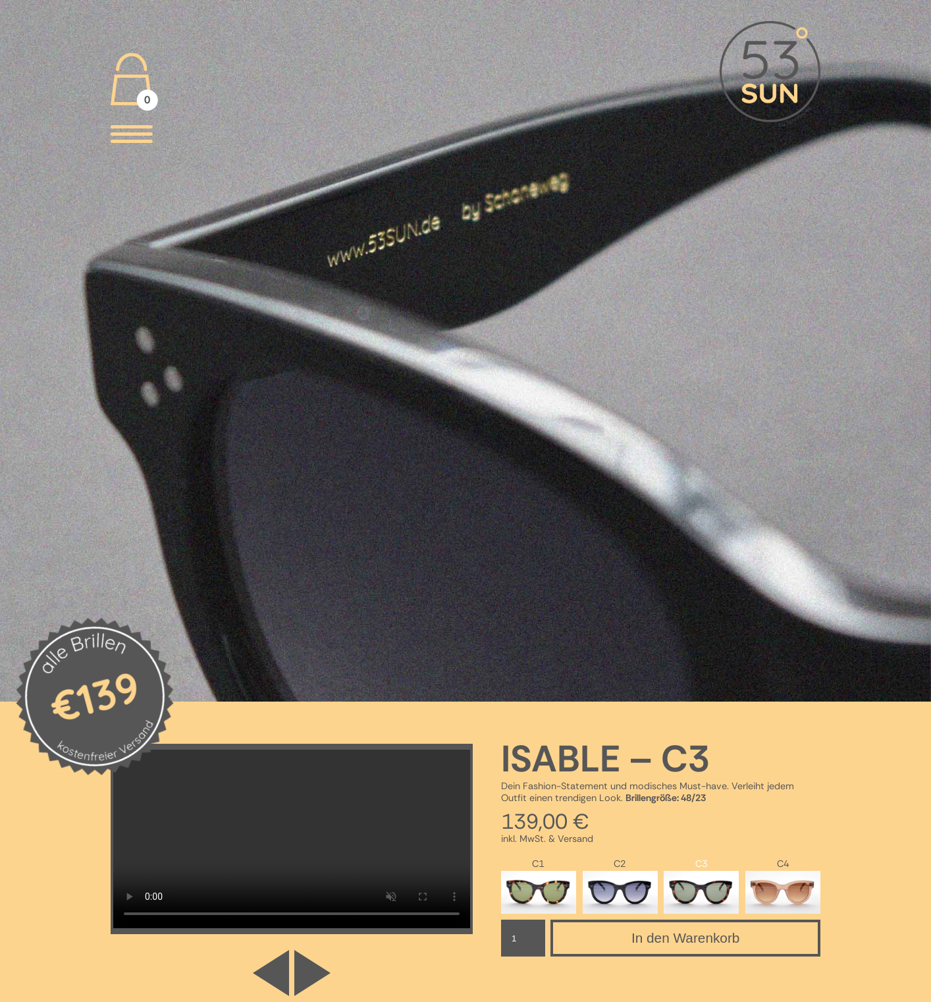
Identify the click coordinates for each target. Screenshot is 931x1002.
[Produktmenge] (523, 938)
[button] (312, 973)
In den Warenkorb (685, 937)
